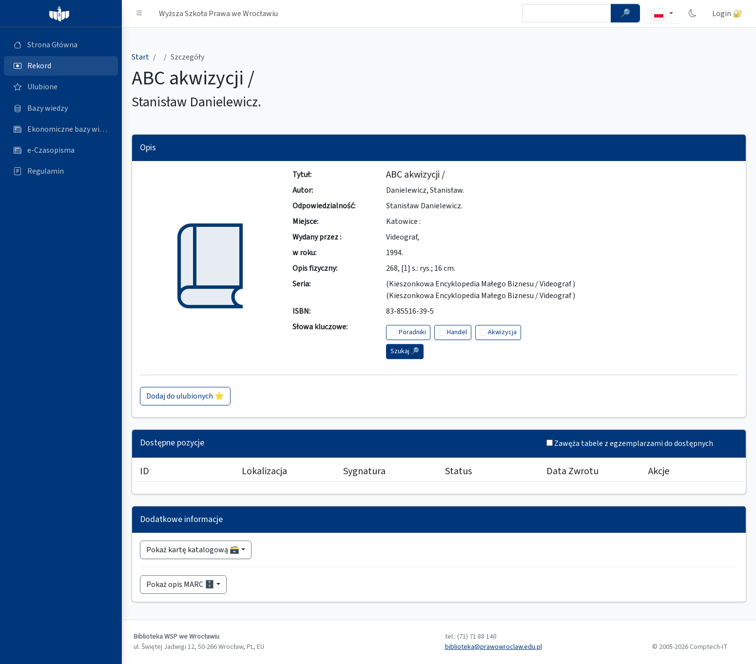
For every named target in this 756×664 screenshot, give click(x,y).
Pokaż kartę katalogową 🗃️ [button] (192, 549)
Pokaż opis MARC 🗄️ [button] (180, 584)
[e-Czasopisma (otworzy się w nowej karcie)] (61, 150)
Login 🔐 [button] (727, 13)
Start (140, 57)
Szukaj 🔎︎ (404, 351)
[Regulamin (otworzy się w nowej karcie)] (61, 171)
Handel (457, 332)
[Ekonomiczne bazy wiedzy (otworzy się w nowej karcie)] (61, 129)
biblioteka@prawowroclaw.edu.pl (493, 647)
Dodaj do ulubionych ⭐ (185, 396)
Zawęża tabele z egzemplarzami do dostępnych (633, 443)
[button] (139, 13)
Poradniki (412, 332)
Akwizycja (502, 332)
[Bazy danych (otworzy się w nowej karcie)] (61, 108)
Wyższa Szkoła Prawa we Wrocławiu (218, 13)
